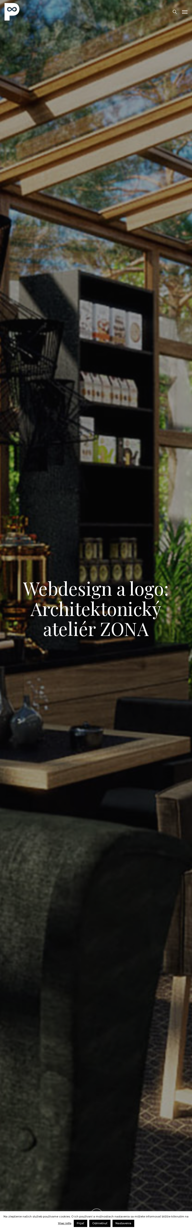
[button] (185, 11)
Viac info (64, 1223)
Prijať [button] (80, 1223)
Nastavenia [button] (123, 1223)
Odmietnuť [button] (100, 1223)
